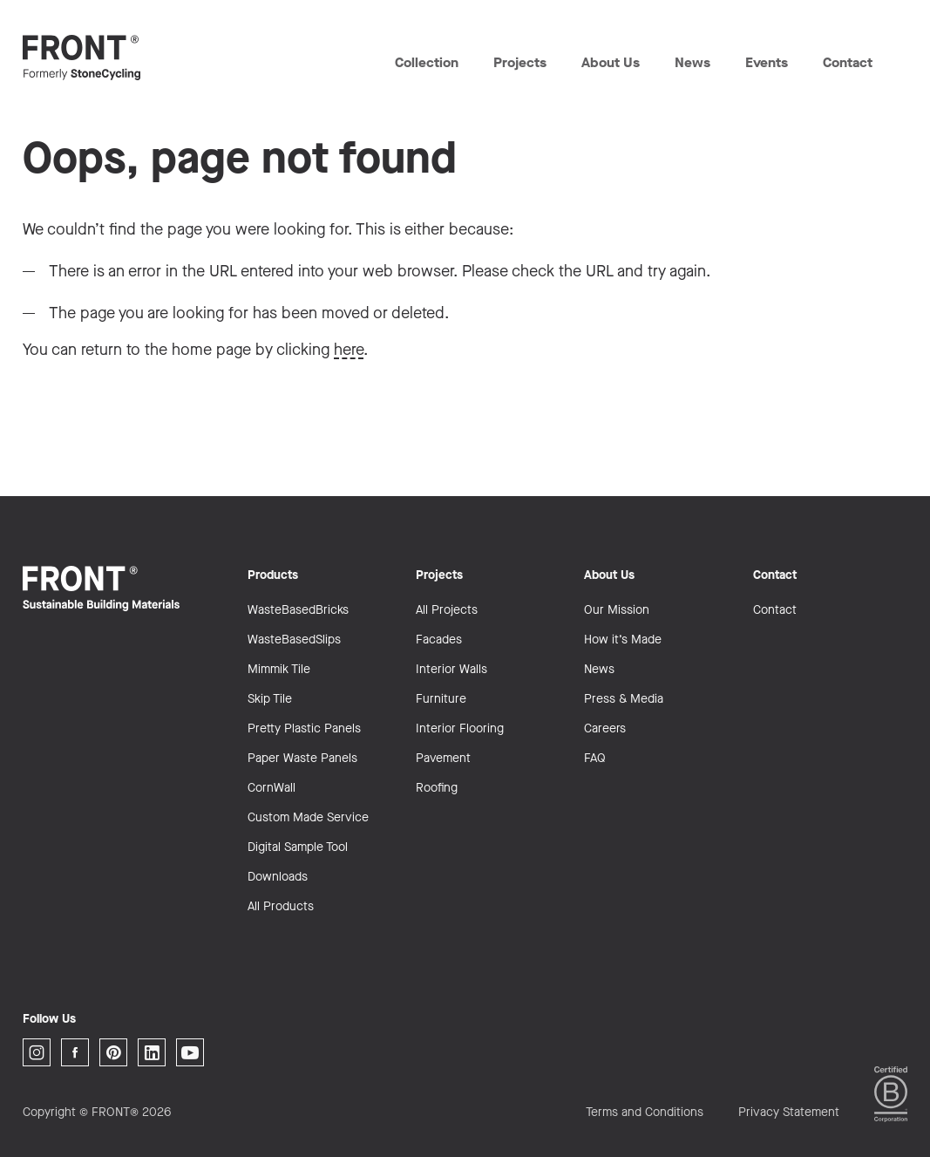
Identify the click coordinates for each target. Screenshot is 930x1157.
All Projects (447, 610)
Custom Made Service (308, 817)
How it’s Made (623, 639)
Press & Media (623, 699)
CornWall (271, 787)
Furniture (441, 699)
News (692, 62)
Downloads (278, 876)
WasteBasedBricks (298, 610)
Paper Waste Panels (302, 758)
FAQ (595, 758)
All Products (281, 906)
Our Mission (616, 610)
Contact (847, 62)
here (348, 349)
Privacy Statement (788, 1112)
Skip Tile (270, 699)
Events (766, 62)
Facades (439, 639)
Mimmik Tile (279, 669)
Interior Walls (451, 669)
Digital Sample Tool (298, 847)
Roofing (437, 787)
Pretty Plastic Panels (304, 728)
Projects (519, 62)
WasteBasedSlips (294, 639)
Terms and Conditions (644, 1112)
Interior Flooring (460, 728)
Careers (605, 728)
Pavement (443, 758)
